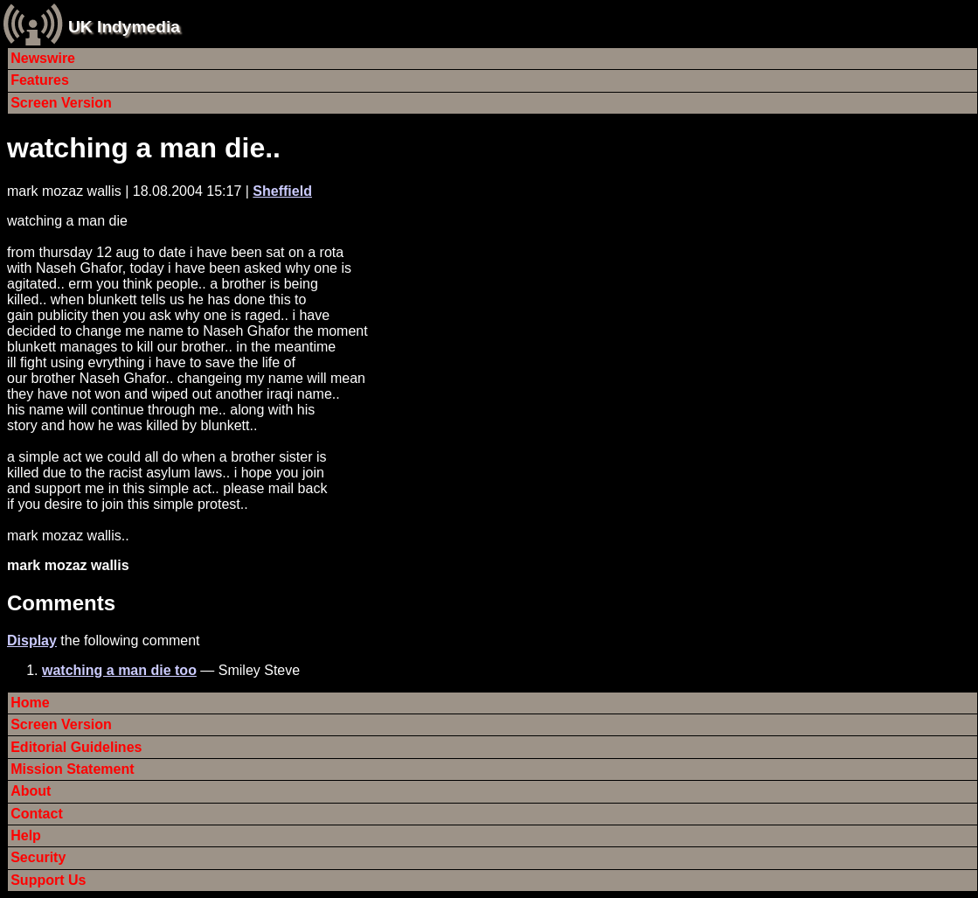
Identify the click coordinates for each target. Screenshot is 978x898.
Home (29, 702)
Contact (36, 813)
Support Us (48, 880)
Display (32, 640)
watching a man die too (119, 670)
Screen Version (61, 102)
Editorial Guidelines (76, 747)
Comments (61, 603)
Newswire (42, 58)
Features (39, 80)
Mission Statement (72, 769)
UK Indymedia (124, 26)
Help (25, 835)
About (30, 790)
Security (38, 857)
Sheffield (282, 191)
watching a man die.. (144, 148)
